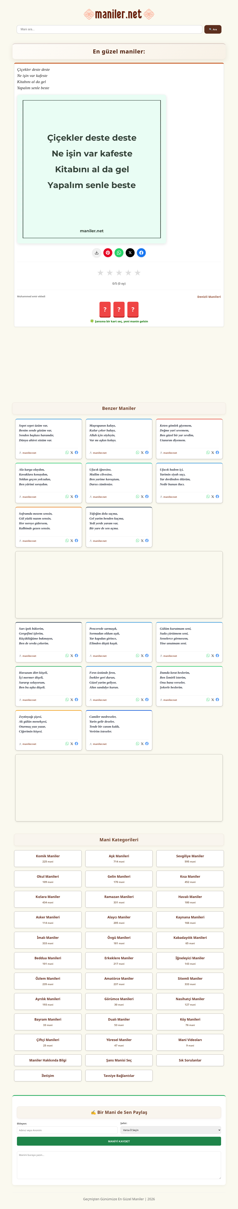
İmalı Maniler (48, 937)
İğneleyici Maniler (190, 958)
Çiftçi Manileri (47, 1040)
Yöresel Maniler (119, 1040)
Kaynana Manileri (190, 917)
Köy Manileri (190, 1019)
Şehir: (123, 1123)
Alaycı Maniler (119, 917)
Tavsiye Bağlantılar (119, 1075)
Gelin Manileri (119, 876)
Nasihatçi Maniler (190, 999)
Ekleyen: (22, 1123)
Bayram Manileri (47, 1019)
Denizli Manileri (209, 297)
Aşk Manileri (119, 856)
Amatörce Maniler (119, 978)
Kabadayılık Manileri (190, 937)
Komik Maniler (48, 856)
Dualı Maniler (119, 1019)
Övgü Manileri (119, 937)
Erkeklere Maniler (119, 958)
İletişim (48, 1075)
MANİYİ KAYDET (119, 1141)
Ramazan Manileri (119, 896)
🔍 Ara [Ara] (213, 29)
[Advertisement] (119, 363)
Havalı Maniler (190, 896)
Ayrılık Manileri (47, 999)
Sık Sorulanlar (190, 1060)
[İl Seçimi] (170, 1130)
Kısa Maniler (190, 876)
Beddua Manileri (47, 958)
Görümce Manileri (119, 999)
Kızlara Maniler (48, 896)
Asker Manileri (48, 917)
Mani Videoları (190, 1040)
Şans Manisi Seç (119, 1060)
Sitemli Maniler (190, 978)
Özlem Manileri (48, 978)
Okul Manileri (48, 876)
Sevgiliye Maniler (190, 856)
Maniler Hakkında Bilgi (47, 1060)
